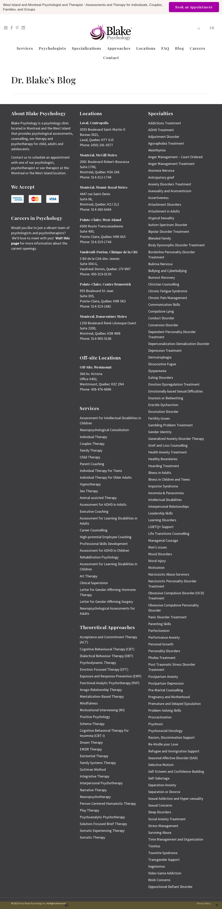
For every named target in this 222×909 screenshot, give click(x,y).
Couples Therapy (92, 443)
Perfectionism (158, 630)
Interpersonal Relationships (168, 506)
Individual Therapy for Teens (101, 470)
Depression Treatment (165, 350)
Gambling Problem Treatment (170, 425)
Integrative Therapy (94, 776)
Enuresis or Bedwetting (165, 398)
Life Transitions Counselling (168, 533)
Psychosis (155, 724)
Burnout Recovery (161, 277)
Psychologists (52, 48)
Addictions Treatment (164, 123)
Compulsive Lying (161, 311)
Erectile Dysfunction (163, 404)
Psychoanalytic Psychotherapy (102, 817)
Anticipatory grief (161, 177)
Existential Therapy (94, 756)
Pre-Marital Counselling (165, 690)
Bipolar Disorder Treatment (168, 231)
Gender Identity (159, 432)
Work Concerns (159, 880)
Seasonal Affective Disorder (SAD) (173, 758)
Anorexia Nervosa (161, 170)
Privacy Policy (204, 903)
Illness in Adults (159, 472)
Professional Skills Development (104, 543)
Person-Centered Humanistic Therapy (108, 803)
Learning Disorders (162, 520)
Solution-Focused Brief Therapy (103, 823)
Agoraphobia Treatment (166, 143)
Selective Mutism (161, 764)
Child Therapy (90, 457)
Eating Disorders (160, 377)
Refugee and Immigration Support (173, 751)
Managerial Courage (163, 540)
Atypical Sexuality (161, 218)
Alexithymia (157, 150)
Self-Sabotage (158, 778)
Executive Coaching (94, 511)
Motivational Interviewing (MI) (102, 710)
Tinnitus (154, 846)
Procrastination (159, 717)
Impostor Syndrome (163, 486)
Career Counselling (93, 530)
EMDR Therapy (91, 749)
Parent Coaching (92, 464)
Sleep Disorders (159, 812)
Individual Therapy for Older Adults (106, 477)
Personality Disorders (164, 651)
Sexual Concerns (160, 805)
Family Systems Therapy (98, 762)
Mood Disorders (160, 554)
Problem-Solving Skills (164, 710)
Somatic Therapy (92, 837)
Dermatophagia (159, 357)
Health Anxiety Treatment (167, 452)
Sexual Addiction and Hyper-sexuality (175, 798)
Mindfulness (89, 703)
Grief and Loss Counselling (168, 445)
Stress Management (163, 825)
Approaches (118, 48)
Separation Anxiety (162, 785)
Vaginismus (156, 866)
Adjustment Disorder (163, 136)
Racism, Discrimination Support (171, 737)
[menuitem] (212, 27)
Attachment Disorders (164, 204)
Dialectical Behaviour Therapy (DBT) (106, 656)
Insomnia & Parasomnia (166, 493)
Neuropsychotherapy (95, 796)
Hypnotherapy (90, 484)
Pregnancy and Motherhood (169, 697)
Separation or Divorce (164, 791)
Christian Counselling (163, 284)
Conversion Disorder (163, 325)
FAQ (165, 48)
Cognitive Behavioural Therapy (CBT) (107, 649)
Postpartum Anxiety (163, 676)
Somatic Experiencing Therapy (102, 830)
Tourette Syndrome (162, 853)
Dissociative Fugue (162, 364)
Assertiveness (158, 197)
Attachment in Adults (164, 211)
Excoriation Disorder (163, 411)
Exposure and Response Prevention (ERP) (110, 676)
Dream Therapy (91, 742)
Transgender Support (164, 859)
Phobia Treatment (161, 657)
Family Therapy (91, 450)
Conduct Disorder (161, 318)
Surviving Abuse (159, 832)
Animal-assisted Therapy (98, 497)
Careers (197, 48)
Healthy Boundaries (162, 459)
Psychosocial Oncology (165, 730)
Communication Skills (164, 304)
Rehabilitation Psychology (99, 557)
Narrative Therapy (93, 790)
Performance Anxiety (164, 637)
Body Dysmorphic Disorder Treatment (176, 245)
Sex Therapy (89, 491)
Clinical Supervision (94, 583)
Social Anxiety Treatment (167, 819)
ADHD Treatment (161, 130)
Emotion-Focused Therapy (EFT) (104, 669)
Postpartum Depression (166, 683)
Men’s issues (157, 547)
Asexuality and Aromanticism (169, 191)
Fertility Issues (159, 418)
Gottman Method (93, 769)
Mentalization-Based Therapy (102, 696)
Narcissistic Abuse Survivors (168, 574)
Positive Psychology (95, 716)
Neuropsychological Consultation (104, 430)
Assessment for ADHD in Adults (103, 504)
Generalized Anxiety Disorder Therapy (176, 438)
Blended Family (159, 238)
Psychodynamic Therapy (98, 662)
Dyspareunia (157, 370)
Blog (179, 48)
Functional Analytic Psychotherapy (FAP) (109, 683)
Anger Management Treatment (171, 163)
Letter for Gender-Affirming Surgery (106, 601)
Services (25, 48)
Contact (111, 57)
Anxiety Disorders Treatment (169, 184)
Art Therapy (88, 576)
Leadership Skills (160, 513)
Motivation (156, 567)
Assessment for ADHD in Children (104, 550)
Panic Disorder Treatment (167, 617)
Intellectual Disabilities (165, 499)
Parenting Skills (159, 624)
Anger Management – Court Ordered (175, 157)
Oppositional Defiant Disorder (170, 886)
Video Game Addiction (164, 873)
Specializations (86, 48)
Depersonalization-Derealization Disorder (178, 343)
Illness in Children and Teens (169, 479)
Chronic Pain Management (167, 297)
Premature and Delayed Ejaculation (174, 703)
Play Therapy (89, 810)
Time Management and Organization (175, 839)
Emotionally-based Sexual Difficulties (175, 391)
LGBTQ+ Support (160, 526)
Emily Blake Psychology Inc (32, 903)
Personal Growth (160, 644)
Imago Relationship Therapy (101, 689)
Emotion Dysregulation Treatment (174, 384)
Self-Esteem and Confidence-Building (176, 771)
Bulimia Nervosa (160, 264)
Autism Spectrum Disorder (167, 224)
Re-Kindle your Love (163, 744)
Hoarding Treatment (163, 466)
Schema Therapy (92, 723)
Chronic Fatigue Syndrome (167, 291)
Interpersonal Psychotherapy (101, 783)
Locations (146, 48)
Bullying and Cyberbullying (167, 270)
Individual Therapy (93, 437)
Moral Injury (157, 560)
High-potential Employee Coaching (105, 537)
